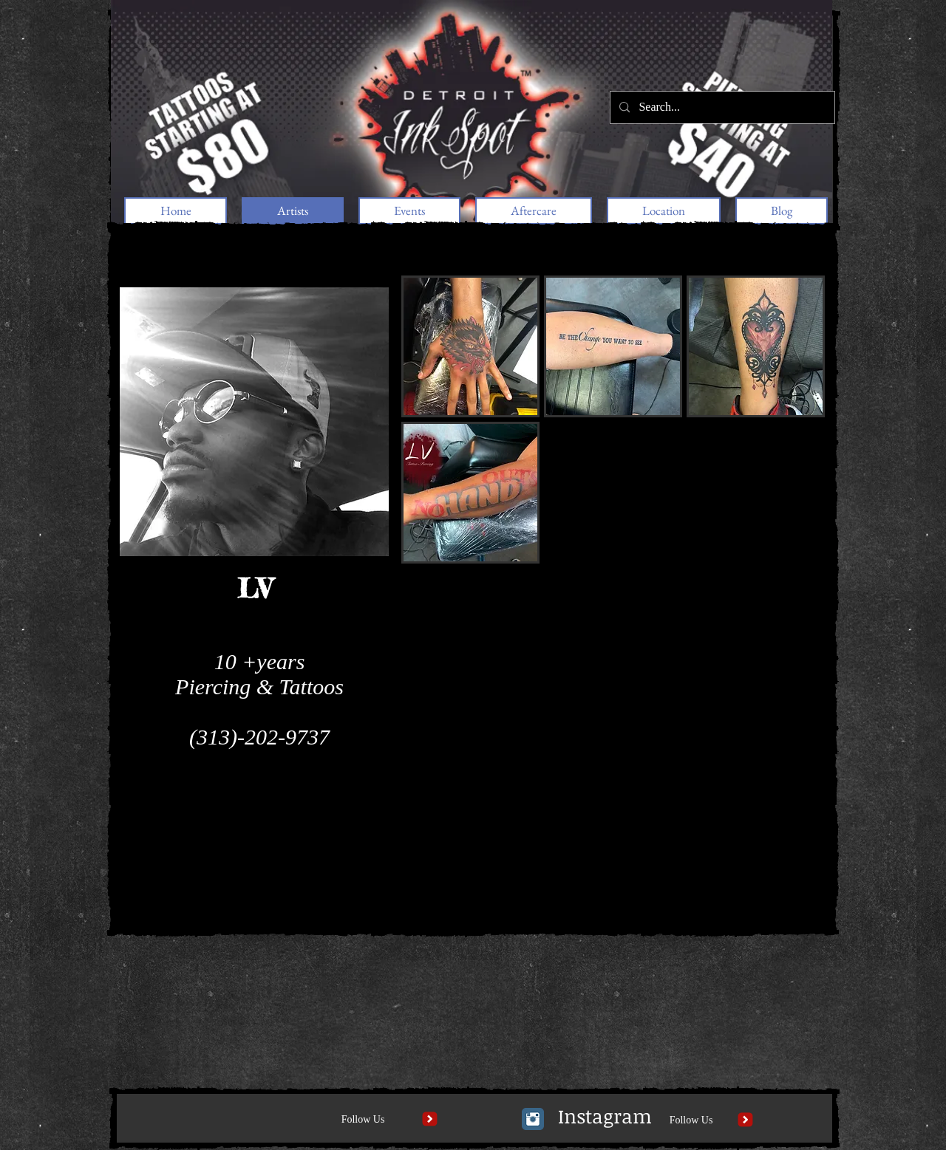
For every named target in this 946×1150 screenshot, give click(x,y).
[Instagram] (604, 1116)
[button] (470, 346)
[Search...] (721, 107)
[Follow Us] (363, 1119)
